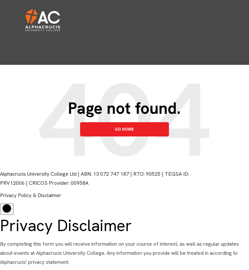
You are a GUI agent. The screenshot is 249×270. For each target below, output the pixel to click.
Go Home (124, 129)
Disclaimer (49, 195)
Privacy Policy (15, 195)
